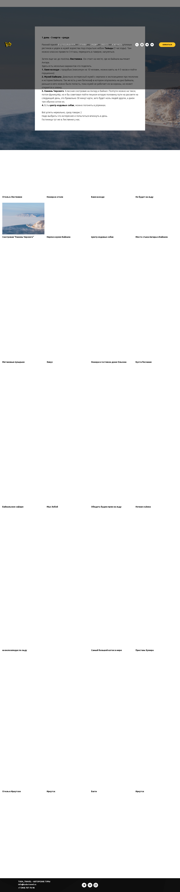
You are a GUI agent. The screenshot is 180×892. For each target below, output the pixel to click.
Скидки (94, 45)
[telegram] (147, 44)
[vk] (152, 44)
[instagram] (142, 44)
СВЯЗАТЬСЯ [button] (167, 45)
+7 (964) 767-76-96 (26, 888)
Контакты (117, 45)
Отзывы (83, 45)
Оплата (104, 45)
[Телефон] (137, 44)
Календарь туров (66, 45)
